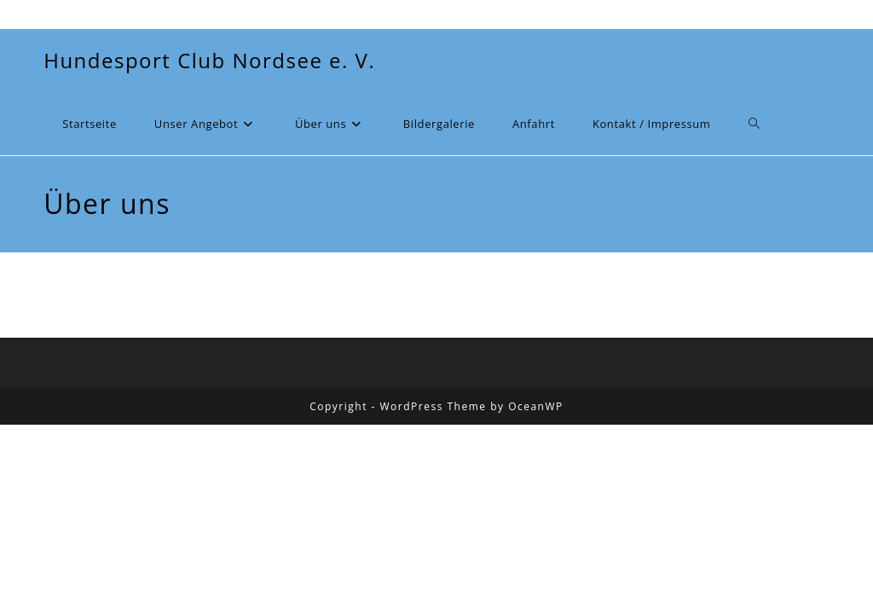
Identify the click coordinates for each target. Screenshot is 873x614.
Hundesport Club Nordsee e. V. (209, 60)
